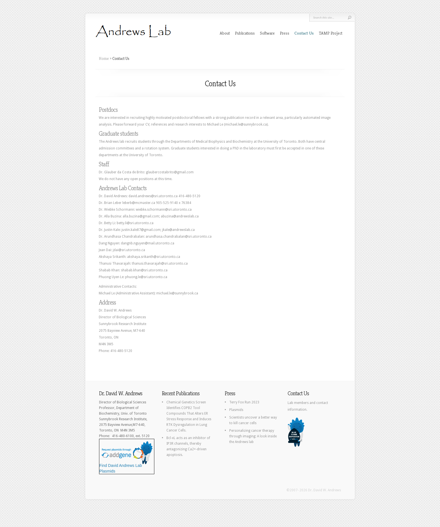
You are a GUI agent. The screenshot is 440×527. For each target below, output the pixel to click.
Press (284, 33)
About (225, 33)
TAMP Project (330, 33)
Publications (245, 33)
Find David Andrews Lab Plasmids (126, 466)
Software (267, 33)
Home (104, 58)
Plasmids (236, 410)
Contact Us (304, 33)
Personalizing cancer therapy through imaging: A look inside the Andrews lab (253, 436)
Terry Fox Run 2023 (244, 402)
